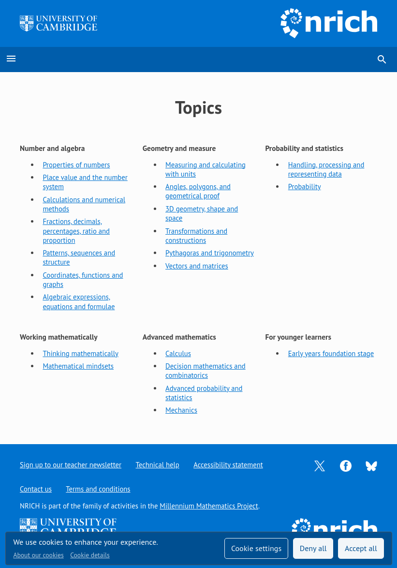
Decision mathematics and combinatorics (205, 370)
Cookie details (89, 555)
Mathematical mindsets (78, 366)
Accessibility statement (228, 464)
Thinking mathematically (80, 353)
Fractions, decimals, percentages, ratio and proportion (76, 230)
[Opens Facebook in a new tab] (346, 464)
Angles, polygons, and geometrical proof (198, 191)
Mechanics (181, 410)
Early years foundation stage (331, 353)
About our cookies (39, 555)
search (382, 59)
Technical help (157, 464)
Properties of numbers (76, 164)
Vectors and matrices (196, 265)
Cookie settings (256, 548)
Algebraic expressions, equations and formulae (79, 301)
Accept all (361, 548)
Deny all (313, 548)
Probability (304, 186)
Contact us (36, 488)
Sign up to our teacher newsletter (70, 464)
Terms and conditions (98, 488)
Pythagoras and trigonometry (209, 252)
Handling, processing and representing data (326, 169)
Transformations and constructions (196, 235)
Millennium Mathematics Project (209, 505)
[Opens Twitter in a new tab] (319, 464)
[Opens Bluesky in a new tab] (371, 465)
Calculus (178, 353)
